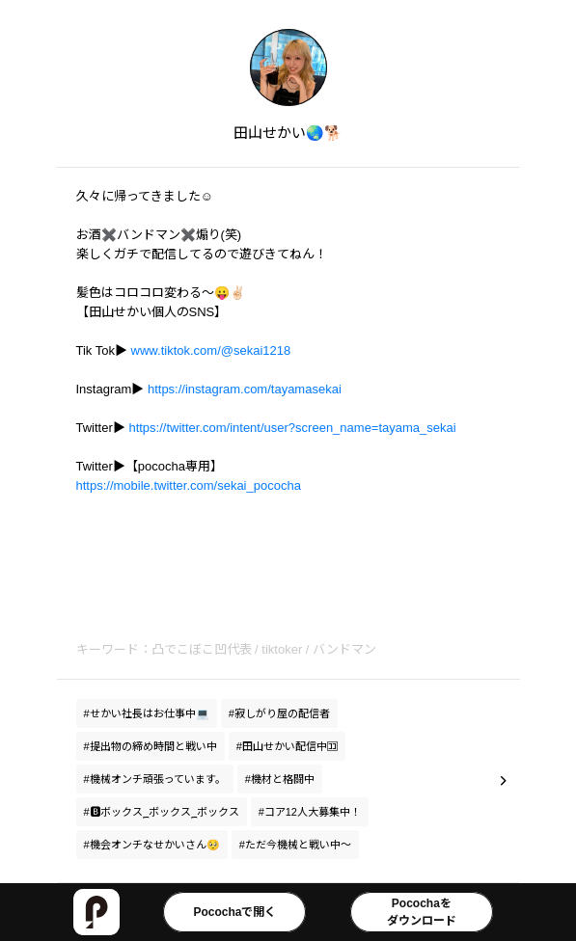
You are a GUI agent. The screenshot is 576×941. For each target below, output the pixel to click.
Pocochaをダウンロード (421, 912)
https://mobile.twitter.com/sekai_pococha (188, 485)
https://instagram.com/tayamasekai (245, 389)
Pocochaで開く (234, 912)
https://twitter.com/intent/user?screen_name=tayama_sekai (291, 427)
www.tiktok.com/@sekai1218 (211, 350)
